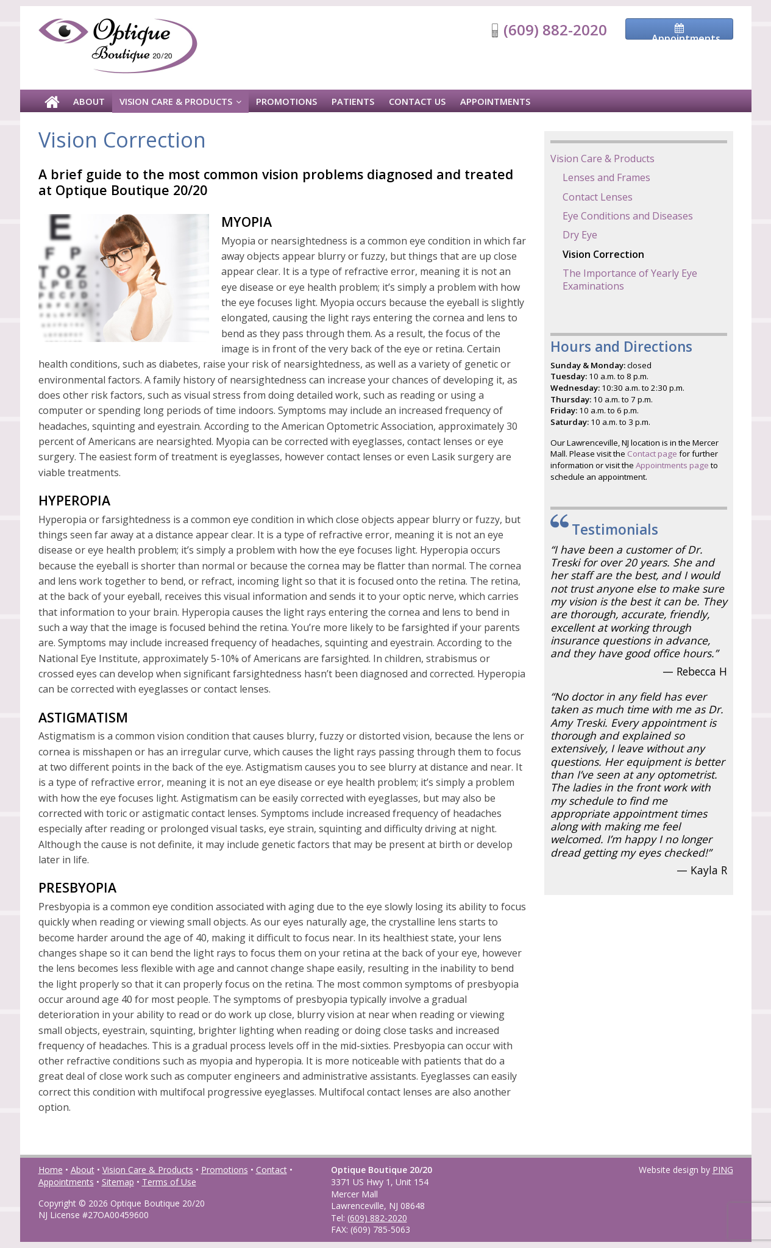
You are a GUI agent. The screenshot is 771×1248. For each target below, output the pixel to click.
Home (50, 1169)
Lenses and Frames (606, 177)
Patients (353, 101)
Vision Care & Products (175, 101)
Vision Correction (603, 254)
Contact (271, 1169)
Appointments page (672, 465)
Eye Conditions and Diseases (628, 216)
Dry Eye (580, 234)
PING (722, 1169)
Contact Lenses (598, 197)
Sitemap (118, 1182)
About (89, 101)
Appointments (495, 101)
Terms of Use (169, 1182)
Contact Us (417, 101)
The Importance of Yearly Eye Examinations (630, 279)
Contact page (652, 453)
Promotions (286, 101)
